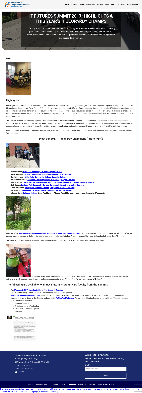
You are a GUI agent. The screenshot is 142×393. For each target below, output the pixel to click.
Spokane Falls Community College (35, 185)
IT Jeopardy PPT (21, 290)
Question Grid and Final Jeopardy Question (45, 290)
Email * (87, 365)
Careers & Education (87, 4)
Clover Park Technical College (35, 182)
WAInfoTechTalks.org (65, 298)
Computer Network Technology (62, 188)
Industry (74, 4)
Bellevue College (30, 193)
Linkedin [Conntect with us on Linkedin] (19, 371)
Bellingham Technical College (37, 188)
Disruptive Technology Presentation (25, 295)
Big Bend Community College (35, 172)
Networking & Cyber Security (59, 174)
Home (66, 4)
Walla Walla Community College (38, 177)
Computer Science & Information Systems (67, 185)
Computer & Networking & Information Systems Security (71, 182)
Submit (106, 376)
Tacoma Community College (35, 174)
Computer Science (54, 172)
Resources (115, 4)
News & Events (103, 4)
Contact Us (134, 4)
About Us (125, 4)
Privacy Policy (108, 384)
